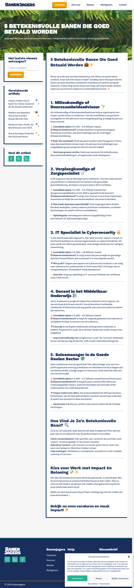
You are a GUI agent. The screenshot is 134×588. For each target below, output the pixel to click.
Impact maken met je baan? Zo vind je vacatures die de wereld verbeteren (24, 103)
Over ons (75, 4)
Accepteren (77, 578)
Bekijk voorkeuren (120, 578)
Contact (123, 4)
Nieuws (90, 4)
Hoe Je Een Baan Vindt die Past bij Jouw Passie (24, 135)
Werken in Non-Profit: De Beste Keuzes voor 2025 (24, 126)
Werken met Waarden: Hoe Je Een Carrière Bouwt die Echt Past (24, 115)
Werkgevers (106, 4)
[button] (129, 556)
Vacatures (60, 4)
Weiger (99, 578)
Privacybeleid (93, 584)
